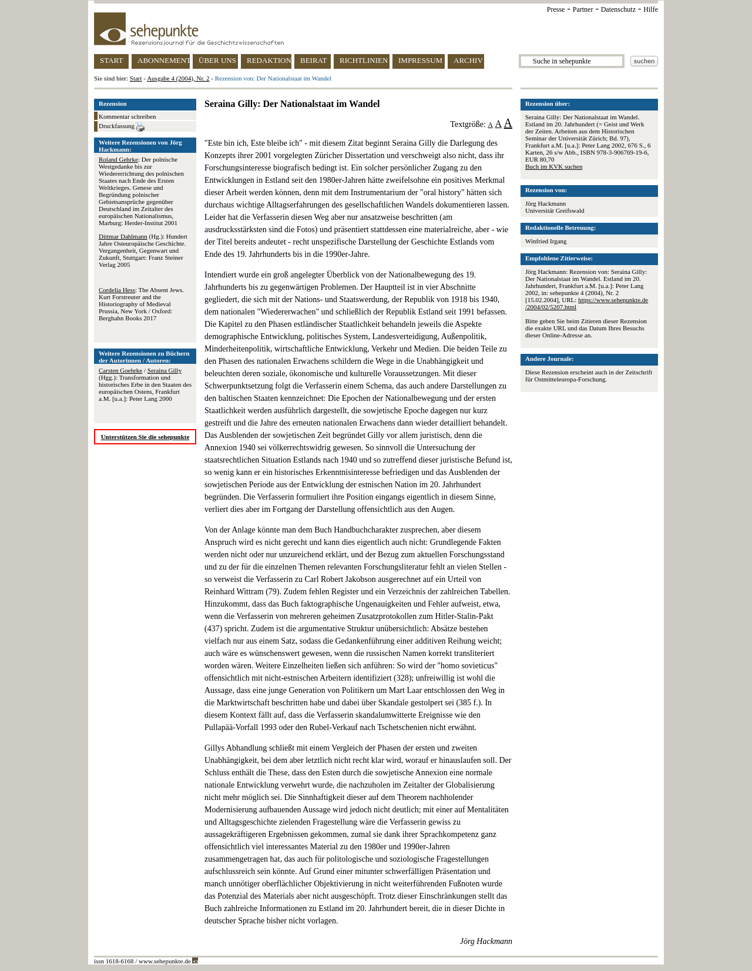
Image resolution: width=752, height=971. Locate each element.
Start (136, 78)
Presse (556, 9)
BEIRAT (313, 60)
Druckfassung (122, 127)
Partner (583, 9)
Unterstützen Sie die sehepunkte (145, 436)
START (111, 60)
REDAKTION (269, 60)
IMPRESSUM (420, 60)
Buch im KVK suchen (553, 166)
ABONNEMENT (163, 60)
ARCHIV (468, 60)
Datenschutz (618, 9)
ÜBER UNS (217, 60)
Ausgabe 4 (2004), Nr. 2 (178, 78)
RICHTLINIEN (364, 60)
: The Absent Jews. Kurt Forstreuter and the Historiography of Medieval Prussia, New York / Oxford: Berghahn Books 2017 (141, 304)
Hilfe (650, 9)
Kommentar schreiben (127, 116)
